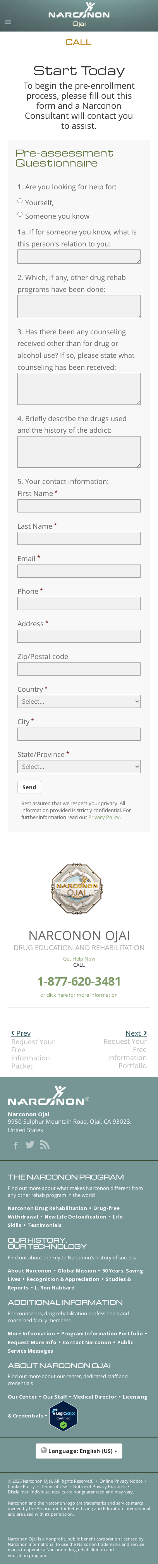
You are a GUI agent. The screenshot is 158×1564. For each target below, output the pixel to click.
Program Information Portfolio (102, 1333)
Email (26, 558)
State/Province (41, 754)
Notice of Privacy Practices (99, 1486)
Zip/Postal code (42, 656)
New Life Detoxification (75, 1216)
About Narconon (30, 1270)
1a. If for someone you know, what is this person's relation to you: (77, 237)
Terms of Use (54, 1486)
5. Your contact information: (63, 481)
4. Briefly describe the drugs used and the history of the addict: (72, 424)
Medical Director (95, 1396)
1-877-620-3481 (79, 981)
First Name (35, 493)
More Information (31, 1333)
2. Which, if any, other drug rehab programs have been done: (71, 283)
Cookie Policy (21, 1486)
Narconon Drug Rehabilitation (47, 1208)
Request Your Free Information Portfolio (125, 1049)
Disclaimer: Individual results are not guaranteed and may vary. (71, 1492)
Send (29, 787)
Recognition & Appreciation (63, 1279)
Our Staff (55, 1396)
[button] (79, 1454)
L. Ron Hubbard (55, 1287)
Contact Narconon (87, 1342)
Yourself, (35, 202)
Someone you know (53, 216)
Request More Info (32, 1342)
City (23, 721)
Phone (27, 591)
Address (30, 623)
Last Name (34, 526)
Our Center (22, 1396)
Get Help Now (79, 958)
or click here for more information (79, 994)
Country (30, 689)
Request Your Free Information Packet (33, 1049)
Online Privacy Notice (121, 1481)
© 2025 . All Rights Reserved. (50, 1481)
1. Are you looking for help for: (67, 186)
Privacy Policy (104, 817)
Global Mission (77, 1270)
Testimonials (44, 1225)
